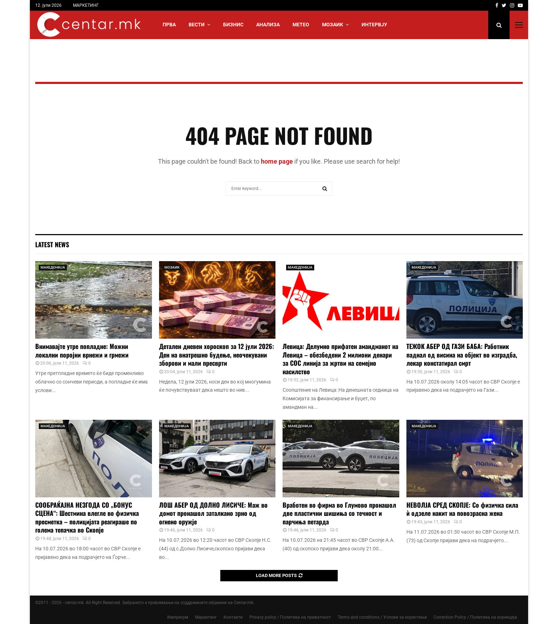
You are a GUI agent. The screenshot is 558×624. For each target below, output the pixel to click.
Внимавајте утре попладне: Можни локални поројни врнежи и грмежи (81, 350)
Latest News (52, 244)
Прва (169, 24)
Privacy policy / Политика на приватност (290, 617)
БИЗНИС (233, 24)
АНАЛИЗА (268, 24)
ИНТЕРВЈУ (374, 24)
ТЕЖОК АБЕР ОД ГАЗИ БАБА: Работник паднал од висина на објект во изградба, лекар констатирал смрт (461, 354)
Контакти (233, 617)
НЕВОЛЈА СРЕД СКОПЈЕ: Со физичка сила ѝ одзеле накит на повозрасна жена (462, 509)
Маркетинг (206, 617)
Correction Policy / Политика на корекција (475, 617)
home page (277, 161)
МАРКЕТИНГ (86, 5)
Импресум (177, 617)
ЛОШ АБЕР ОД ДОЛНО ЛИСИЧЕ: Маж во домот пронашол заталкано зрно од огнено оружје (213, 513)
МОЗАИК (332, 24)
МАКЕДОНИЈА (53, 267)
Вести (197, 24)
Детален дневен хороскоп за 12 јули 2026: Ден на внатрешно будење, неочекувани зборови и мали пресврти (216, 354)
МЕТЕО (301, 24)
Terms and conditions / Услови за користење (382, 617)
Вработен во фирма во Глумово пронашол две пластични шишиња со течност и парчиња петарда (339, 513)
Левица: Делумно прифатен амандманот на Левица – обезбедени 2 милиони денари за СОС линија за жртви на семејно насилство (340, 359)
